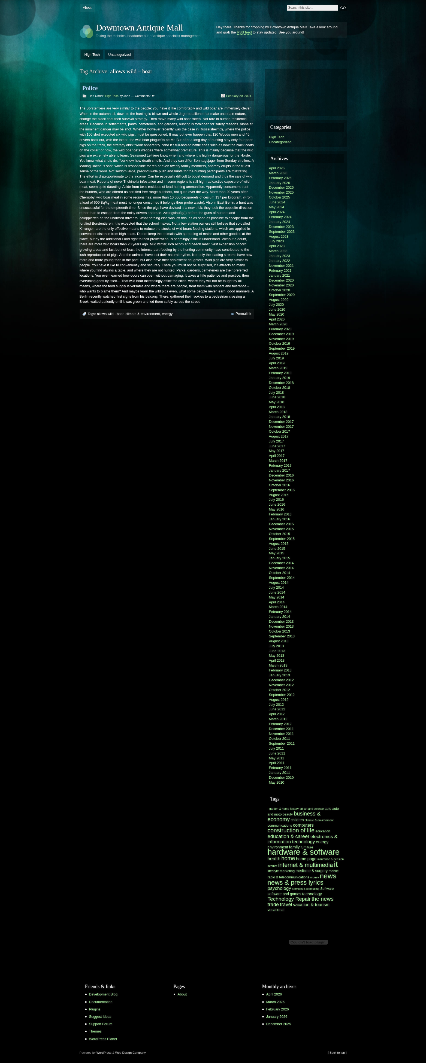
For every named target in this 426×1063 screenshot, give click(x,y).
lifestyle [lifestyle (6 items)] (273, 871)
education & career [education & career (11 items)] (289, 836)
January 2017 (279, 470)
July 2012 (276, 704)
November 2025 (281, 192)
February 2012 (280, 724)
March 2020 (278, 324)
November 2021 (281, 266)
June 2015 (277, 548)
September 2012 (282, 695)
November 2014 (281, 568)
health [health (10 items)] (274, 858)
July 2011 (276, 748)
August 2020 (279, 300)
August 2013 (279, 641)
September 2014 (282, 578)
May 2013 (276, 655)
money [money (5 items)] (314, 877)
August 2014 (279, 583)
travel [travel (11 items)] (286, 904)
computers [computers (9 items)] (303, 825)
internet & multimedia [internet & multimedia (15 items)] (305, 865)
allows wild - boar (110, 314)
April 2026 (277, 168)
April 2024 (277, 212)
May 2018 (276, 402)
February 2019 (280, 373)
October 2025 (279, 197)
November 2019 (281, 339)
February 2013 (280, 670)
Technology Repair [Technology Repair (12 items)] (289, 899)
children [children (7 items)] (297, 820)
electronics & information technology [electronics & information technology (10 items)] (302, 839)
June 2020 (277, 309)
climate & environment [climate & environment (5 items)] (319, 820)
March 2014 (278, 607)
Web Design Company (130, 1052)
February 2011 (280, 768)
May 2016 (276, 509)
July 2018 (276, 392)
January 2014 (279, 617)
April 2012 (277, 714)
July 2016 (276, 499)
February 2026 (280, 178)
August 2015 (279, 544)
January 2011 (279, 773)
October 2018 (279, 388)
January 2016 (279, 519)
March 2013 (278, 665)
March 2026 (278, 173)
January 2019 (279, 378)
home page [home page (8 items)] (306, 858)
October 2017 (279, 431)
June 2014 (277, 592)
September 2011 (282, 743)
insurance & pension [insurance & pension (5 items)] (331, 859)
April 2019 (277, 363)
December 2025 (281, 187)
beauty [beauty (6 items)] (288, 814)
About (87, 8)
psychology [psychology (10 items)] (279, 888)
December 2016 (281, 475)
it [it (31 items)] (336, 864)
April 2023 (277, 246)
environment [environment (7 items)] (278, 847)
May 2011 (276, 758)
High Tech (92, 55)
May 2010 (276, 782)
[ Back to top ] (337, 1052)
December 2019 (281, 334)
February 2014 (280, 612)
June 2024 (277, 202)
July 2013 (276, 646)
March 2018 (278, 412)
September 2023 (282, 232)
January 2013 (279, 675)
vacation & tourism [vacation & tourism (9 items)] (311, 904)
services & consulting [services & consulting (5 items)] (305, 888)
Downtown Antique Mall (139, 27)
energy (167, 314)
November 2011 (281, 734)
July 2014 (276, 587)
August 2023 (279, 236)
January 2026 (279, 183)
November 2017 (281, 426)
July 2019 (276, 358)
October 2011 (279, 739)
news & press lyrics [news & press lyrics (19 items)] (296, 882)
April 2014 (277, 602)
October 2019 (279, 343)
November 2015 (281, 529)
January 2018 (279, 417)
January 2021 (279, 275)
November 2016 (281, 480)
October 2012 (279, 690)
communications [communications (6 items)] (280, 825)
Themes (95, 1031)
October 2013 (279, 631)
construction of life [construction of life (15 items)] (291, 830)
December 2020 (281, 280)
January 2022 (279, 261)
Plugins (95, 1009)
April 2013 (277, 660)
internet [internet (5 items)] (272, 865)
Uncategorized (119, 55)
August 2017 (279, 436)
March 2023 (278, 251)
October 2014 (279, 573)
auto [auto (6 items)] (328, 809)
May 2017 (276, 451)
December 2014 (281, 563)
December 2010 (281, 777)
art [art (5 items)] (301, 808)
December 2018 (281, 383)
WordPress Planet (103, 1039)
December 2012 (281, 680)
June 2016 (277, 504)
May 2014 (276, 597)
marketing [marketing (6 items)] (287, 871)
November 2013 (281, 626)
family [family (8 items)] (294, 847)
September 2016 (282, 490)
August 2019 (279, 353)
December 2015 (281, 524)
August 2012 (279, 700)
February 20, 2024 (238, 95)
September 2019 (282, 348)
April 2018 (277, 407)
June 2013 (277, 651)
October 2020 (279, 290)
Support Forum (100, 1024)
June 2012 (277, 709)
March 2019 (278, 368)
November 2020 (281, 285)
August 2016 (279, 495)
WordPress (103, 1052)
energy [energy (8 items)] (322, 841)
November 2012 (281, 685)
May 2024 (276, 207)
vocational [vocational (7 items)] (276, 910)
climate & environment (142, 314)
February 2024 (280, 217)
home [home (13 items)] (288, 858)
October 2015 (279, 534)
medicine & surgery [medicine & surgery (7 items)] (312, 871)
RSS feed (244, 32)
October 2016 (279, 485)
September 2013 (282, 636)
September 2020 (282, 295)
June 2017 (277, 446)
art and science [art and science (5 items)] (314, 808)
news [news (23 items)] (328, 876)
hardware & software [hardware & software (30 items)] (304, 852)
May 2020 (276, 314)
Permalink (243, 313)
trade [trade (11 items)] (273, 904)
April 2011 (277, 763)
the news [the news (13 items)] (323, 899)
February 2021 (280, 270)
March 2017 (278, 461)
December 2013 (281, 621)
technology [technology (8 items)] (312, 893)
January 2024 (279, 222)
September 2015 (282, 539)
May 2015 (276, 553)
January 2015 (279, 558)
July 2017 (276, 441)
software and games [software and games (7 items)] (284, 894)
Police (90, 88)
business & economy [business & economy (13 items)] (294, 816)
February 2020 (280, 329)
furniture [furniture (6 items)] (307, 847)
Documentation (101, 1002)
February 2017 (280, 465)
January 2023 (279, 256)
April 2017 (277, 456)
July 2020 (276, 305)
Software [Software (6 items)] (327, 889)
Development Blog (103, 994)
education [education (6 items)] (322, 831)
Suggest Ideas (100, 1017)
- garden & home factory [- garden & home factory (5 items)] (283, 808)
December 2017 (281, 422)
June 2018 (277, 397)
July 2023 (276, 241)
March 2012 (278, 719)
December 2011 (281, 729)
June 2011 (277, 753)
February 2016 (280, 514)
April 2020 (277, 319)
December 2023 (281, 227)
